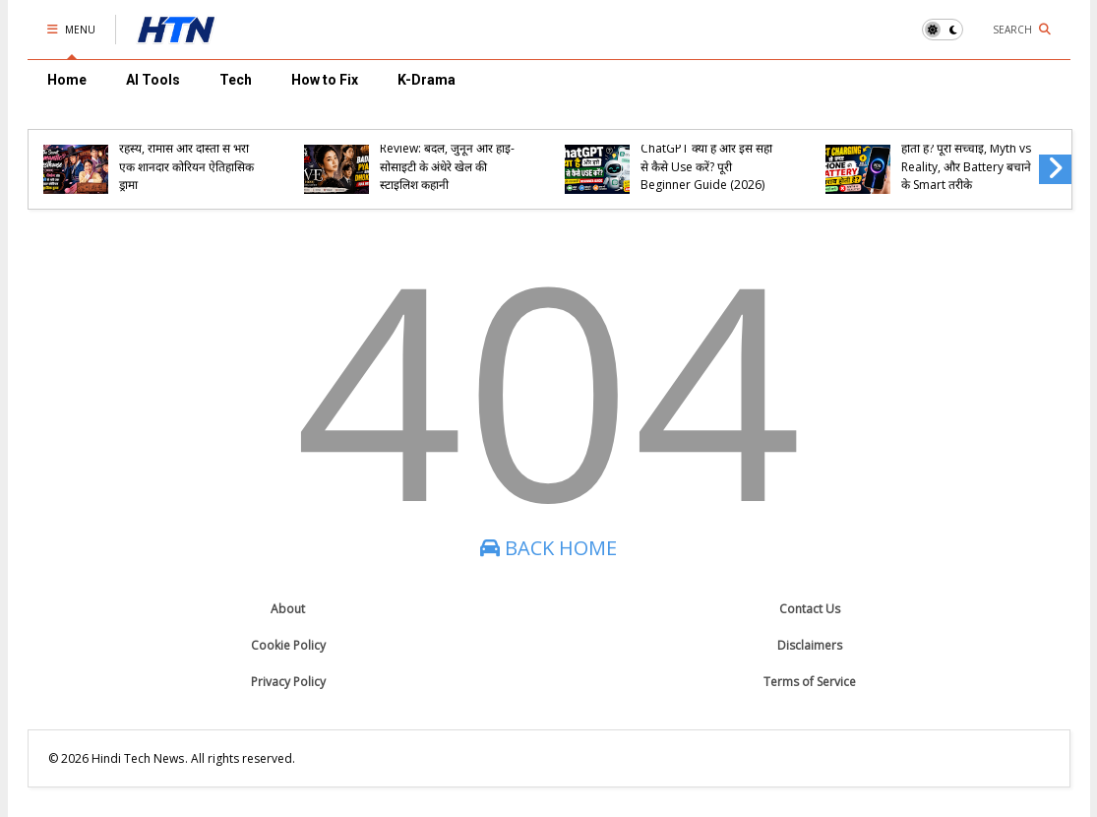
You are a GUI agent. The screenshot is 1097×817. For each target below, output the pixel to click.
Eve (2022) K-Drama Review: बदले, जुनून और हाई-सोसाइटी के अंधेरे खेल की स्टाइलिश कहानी (447, 157)
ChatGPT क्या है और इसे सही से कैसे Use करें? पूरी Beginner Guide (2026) (706, 166)
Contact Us (809, 608)
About (288, 608)
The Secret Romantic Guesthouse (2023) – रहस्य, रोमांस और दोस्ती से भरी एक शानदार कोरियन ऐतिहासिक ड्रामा (186, 148)
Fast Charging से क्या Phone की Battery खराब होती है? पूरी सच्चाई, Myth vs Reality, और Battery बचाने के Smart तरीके (966, 148)
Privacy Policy (288, 681)
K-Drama (426, 80)
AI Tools (153, 80)
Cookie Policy (288, 645)
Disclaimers (809, 645)
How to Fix (324, 80)
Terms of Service (809, 681)
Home (67, 80)
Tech (235, 80)
